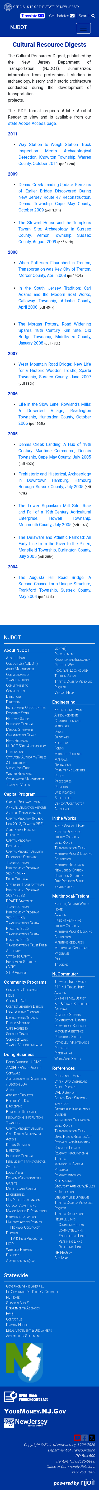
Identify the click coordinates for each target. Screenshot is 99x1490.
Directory (13, 702)
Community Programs (25, 982)
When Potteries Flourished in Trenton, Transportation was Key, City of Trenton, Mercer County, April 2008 (54, 269)
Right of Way (64, 665)
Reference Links (71, 1247)
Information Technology (72, 1120)
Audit (10, 1090)
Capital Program (20, 794)
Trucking (61, 964)
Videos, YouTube (18, 768)
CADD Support (65, 1092)
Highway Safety (18, 718)
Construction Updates (70, 1020)
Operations (62, 765)
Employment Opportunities (25, 707)
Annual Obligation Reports (26, 807)
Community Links (71, 1225)
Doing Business (19, 1054)
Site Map (61, 1258)
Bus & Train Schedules (71, 1004)
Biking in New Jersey (70, 998)
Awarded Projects (19, 1095)
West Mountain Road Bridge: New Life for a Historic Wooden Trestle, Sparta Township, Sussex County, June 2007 (54, 370)
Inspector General (20, 724)
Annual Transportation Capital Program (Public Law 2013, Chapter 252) (25, 818)
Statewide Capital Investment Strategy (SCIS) (21, 961)
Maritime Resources (69, 864)
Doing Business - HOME (23, 1062)
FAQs (10, 1314)
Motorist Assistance (68, 1031)
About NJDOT (17, 650)
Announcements (66, 715)
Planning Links (70, 1241)
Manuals (61, 759)
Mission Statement (19, 729)
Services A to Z (17, 1303)
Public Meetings (18, 1023)
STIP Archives (17, 972)
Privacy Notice (17, 1325)
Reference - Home (67, 1076)
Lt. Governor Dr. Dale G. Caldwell (32, 1292)
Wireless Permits (19, 1249)
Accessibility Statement (23, 1336)
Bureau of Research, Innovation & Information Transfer (24, 1117)
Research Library (67, 1147)
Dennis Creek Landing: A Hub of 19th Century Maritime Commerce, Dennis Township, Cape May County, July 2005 (54, 451)
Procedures (63, 781)
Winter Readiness (19, 773)
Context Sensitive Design (24, 1006)
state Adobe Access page (32, 123)
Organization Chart (21, 735)
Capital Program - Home (24, 802)
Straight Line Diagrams (71, 1197)
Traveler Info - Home (70, 981)
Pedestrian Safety (67, 1037)
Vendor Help (64, 692)
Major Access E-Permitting (26, 1211)
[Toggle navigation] (83, 28)
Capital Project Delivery (24, 851)
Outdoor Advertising (21, 1205)
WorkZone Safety (67, 1059)
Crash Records (65, 1087)
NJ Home (13, 1297)
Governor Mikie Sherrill (25, 1286)
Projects (61, 787)
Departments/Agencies (23, 1308)
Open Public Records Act (73, 1136)
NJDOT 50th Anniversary (26, 746)
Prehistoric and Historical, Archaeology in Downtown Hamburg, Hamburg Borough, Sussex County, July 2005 (54, 480)
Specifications (64, 792)
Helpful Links (65, 1219)
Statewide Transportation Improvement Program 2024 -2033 (25, 890)
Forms (59, 748)
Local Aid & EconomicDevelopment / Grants (23, 1178)
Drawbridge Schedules (71, 1026)
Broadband (14, 1106)
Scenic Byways (17, 1039)
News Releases (17, 740)
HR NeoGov (63, 1252)
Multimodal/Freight (70, 896)
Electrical (62, 743)
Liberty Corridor (66, 837)
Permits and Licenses (69, 770)
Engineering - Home (69, 710)
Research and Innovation (72, 659)
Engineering (64, 702)
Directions (13, 696)
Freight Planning (67, 831)
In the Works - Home (69, 826)
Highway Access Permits (24, 1222)
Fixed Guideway (17, 879)
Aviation (60, 915)
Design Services (18, 1145)
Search (87, 16)
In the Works (64, 818)
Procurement (64, 654)
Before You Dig (17, 1100)
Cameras (60, 1009)
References (63, 1068)
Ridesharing (63, 1053)
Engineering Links (72, 1236)
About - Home (16, 658)
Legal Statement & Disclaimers (29, 1330)
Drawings (61, 737)
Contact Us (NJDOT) (22, 663)
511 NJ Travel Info (69, 987)
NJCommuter (65, 974)
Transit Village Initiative (24, 1045)
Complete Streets (67, 1014)
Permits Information (21, 1216)
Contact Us (14, 1319)
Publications (15, 751)
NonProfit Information (23, 1200)
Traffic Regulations (69, 1213)
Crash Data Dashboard (70, 1081)
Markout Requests (67, 754)
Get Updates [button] (62, 16)
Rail (57, 959)
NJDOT (18, 27)
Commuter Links (71, 1230)
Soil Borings (63, 1180)
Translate (32, 15)
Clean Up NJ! (16, 1001)
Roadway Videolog (67, 1175)
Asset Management (20, 669)
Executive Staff (17, 713)
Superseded (62, 798)
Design (59, 731)
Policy (59, 776)
